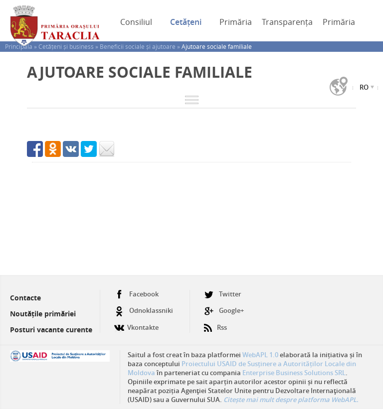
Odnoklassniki (143, 310)
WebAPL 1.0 (260, 354)
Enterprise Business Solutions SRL (294, 372)
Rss (215, 323)
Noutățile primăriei (43, 313)
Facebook (136, 294)
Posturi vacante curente (51, 329)
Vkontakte (136, 323)
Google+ (224, 310)
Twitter (222, 294)
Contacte (25, 297)
